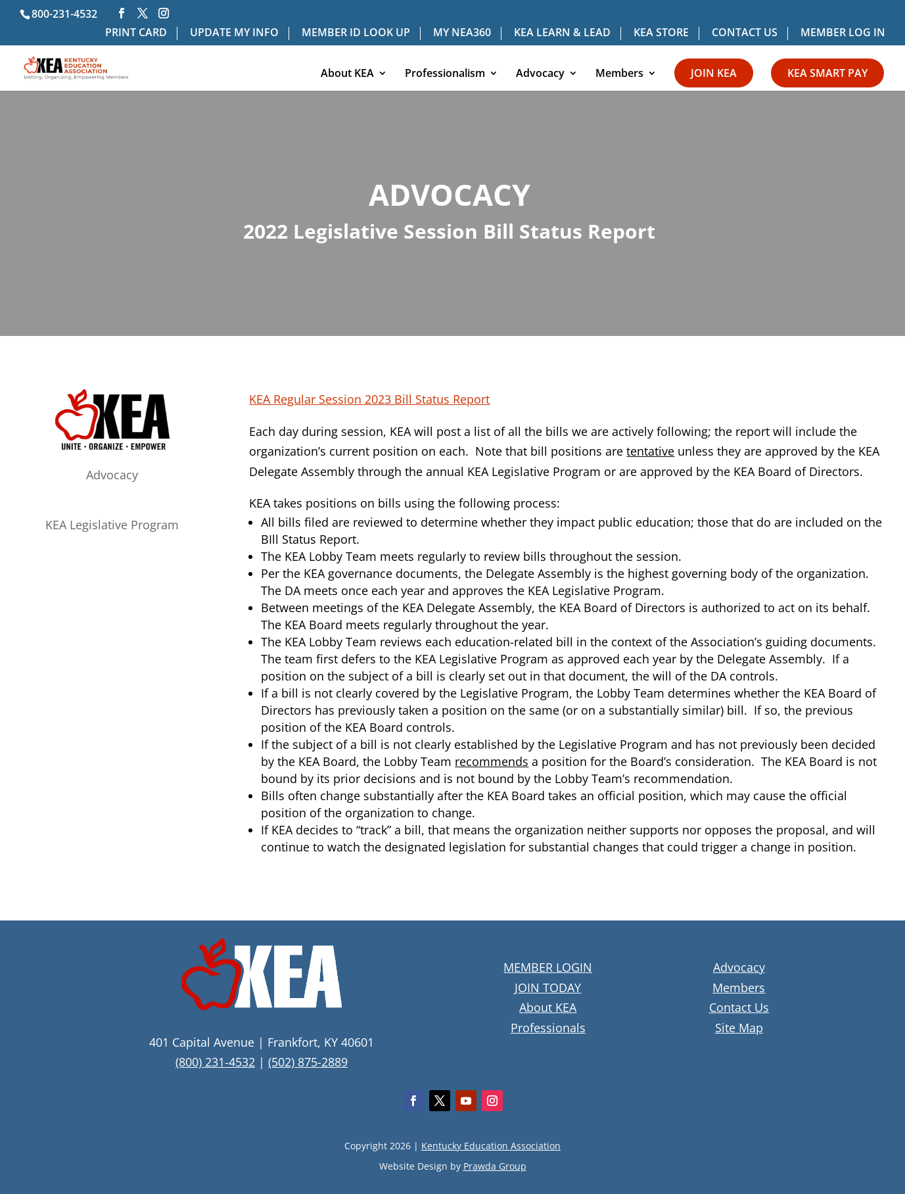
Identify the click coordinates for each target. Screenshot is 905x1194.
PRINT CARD (136, 33)
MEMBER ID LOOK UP (356, 33)
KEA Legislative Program (112, 525)
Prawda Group (494, 1166)
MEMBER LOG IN (843, 33)
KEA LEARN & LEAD (562, 33)
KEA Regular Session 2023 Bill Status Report (369, 399)
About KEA (347, 74)
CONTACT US (744, 33)
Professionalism (445, 74)
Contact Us (739, 1007)
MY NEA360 (462, 33)
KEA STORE (661, 33)
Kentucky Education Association (491, 1145)
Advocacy (540, 74)
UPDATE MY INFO (234, 33)
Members (619, 74)
